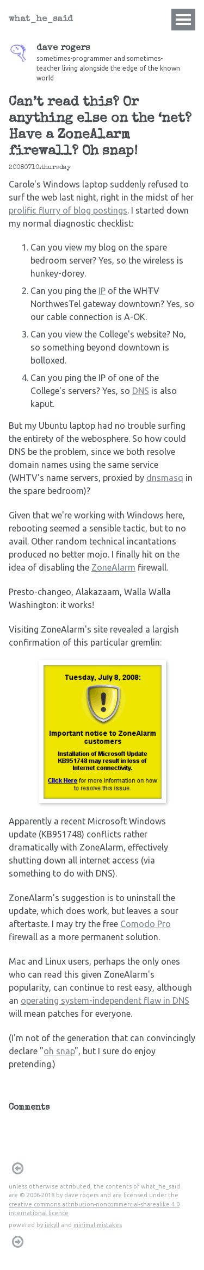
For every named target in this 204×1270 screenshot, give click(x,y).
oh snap (59, 1051)
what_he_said (41, 19)
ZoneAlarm (113, 567)
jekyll (52, 1225)
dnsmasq (164, 478)
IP (102, 291)
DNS (140, 391)
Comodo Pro (145, 924)
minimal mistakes (97, 1225)
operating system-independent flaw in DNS (105, 1000)
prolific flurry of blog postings (68, 210)
